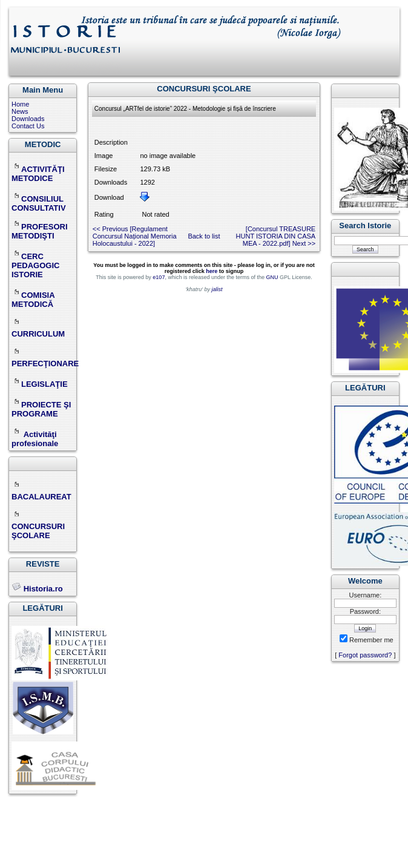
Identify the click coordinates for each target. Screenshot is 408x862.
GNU (272, 277)
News (20, 111)
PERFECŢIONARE (45, 363)
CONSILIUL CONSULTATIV (39, 203)
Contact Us (28, 126)
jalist (216, 289)
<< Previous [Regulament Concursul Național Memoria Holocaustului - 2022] (135, 236)
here (211, 271)
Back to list (204, 236)
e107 (159, 277)
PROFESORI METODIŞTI (40, 231)
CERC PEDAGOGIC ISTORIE (35, 265)
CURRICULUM (38, 329)
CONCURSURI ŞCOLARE (38, 526)
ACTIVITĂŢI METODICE (38, 174)
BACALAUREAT (41, 492)
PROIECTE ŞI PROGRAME (41, 409)
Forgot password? (365, 655)
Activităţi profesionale (35, 439)
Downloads (28, 118)
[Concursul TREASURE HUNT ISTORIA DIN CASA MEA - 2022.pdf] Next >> (276, 236)
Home (20, 104)
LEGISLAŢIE (40, 384)
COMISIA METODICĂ (33, 300)
